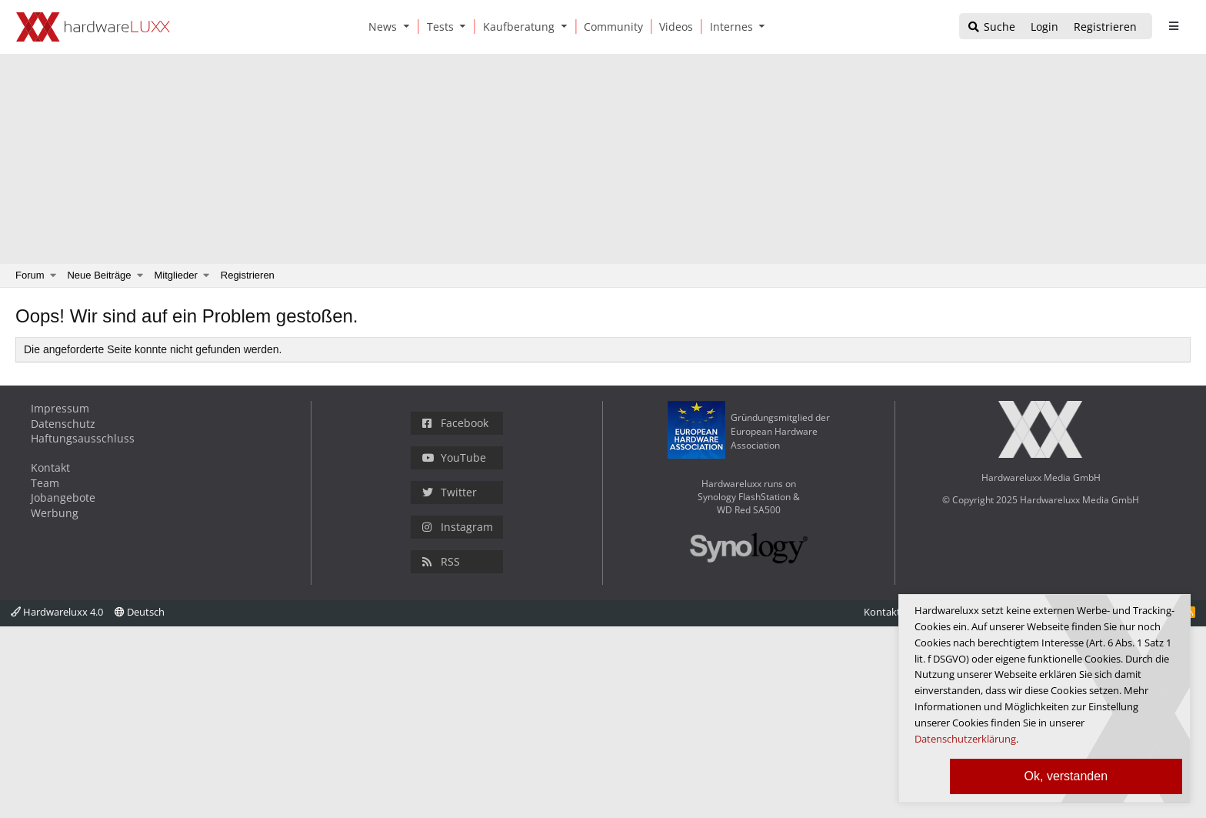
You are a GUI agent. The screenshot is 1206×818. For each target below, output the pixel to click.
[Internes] (728, 26)
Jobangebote (63, 497)
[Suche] (991, 27)
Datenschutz (63, 423)
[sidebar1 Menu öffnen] (1173, 26)
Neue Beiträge (99, 275)
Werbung (54, 513)
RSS (441, 561)
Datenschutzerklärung (965, 739)
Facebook (455, 423)
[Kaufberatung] (516, 26)
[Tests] (437, 26)
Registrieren (248, 275)
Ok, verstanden (1066, 776)
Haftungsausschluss (83, 438)
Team (45, 483)
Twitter (449, 492)
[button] (409, 26)
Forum (30, 275)
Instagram (457, 526)
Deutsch (140, 612)
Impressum (60, 408)
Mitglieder (176, 275)
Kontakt (50, 467)
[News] (380, 26)
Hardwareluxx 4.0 (57, 612)
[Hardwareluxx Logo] (93, 27)
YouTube (454, 457)
